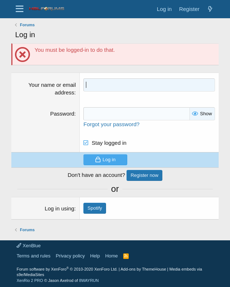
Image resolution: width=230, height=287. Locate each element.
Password (62, 113)
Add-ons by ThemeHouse (143, 269)
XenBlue (28, 245)
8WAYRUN (89, 280)
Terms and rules (33, 256)
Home (111, 256)
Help (95, 256)
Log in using (59, 208)
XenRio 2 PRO (29, 280)
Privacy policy (70, 256)
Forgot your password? (111, 124)
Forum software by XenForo (66, 269)
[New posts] (210, 9)
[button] (19, 9)
